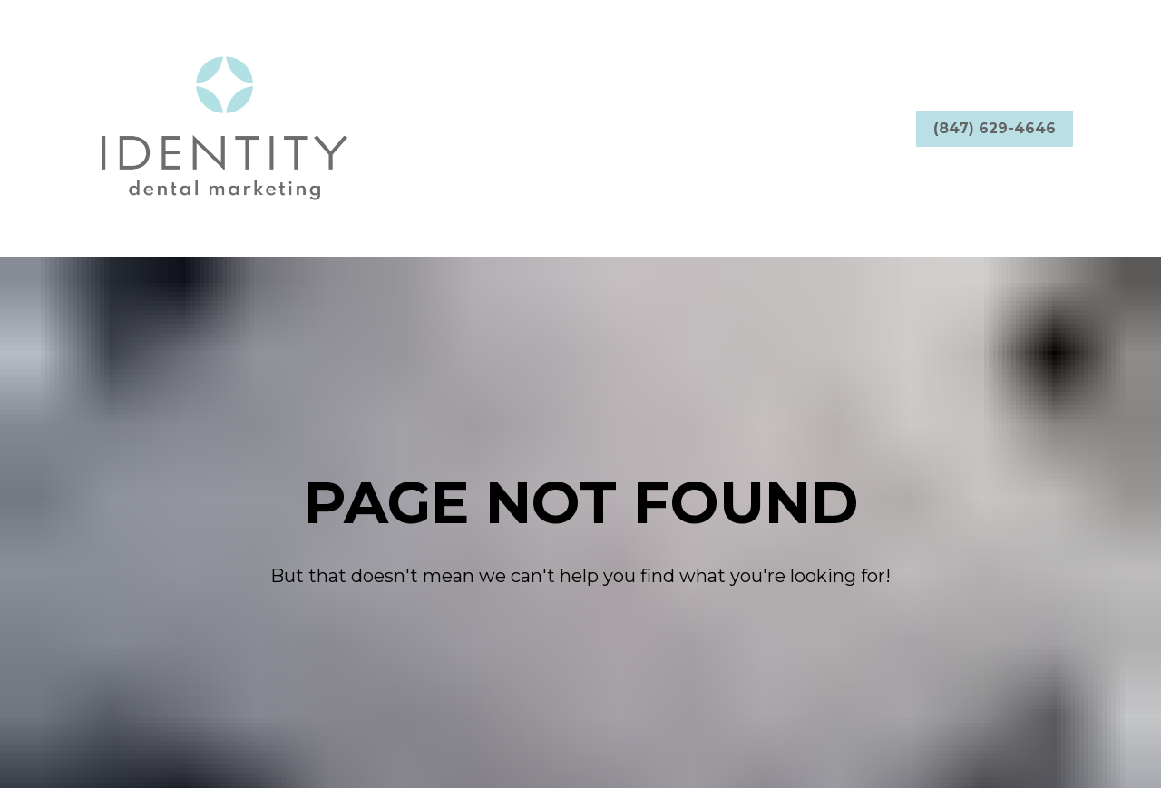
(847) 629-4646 (994, 128)
